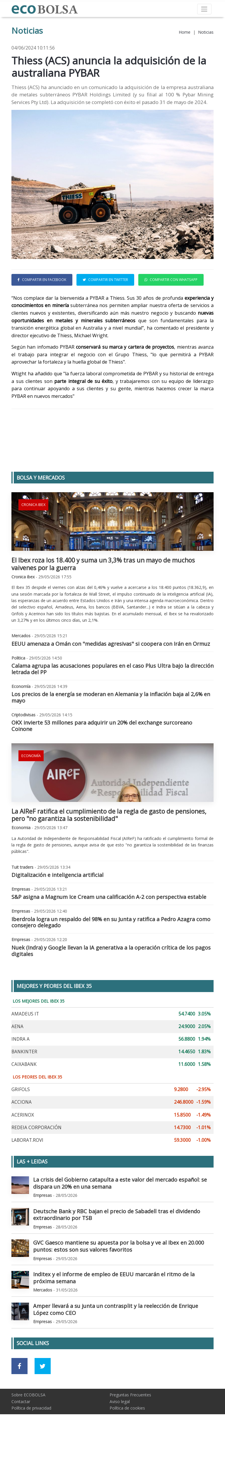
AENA (17, 1066)
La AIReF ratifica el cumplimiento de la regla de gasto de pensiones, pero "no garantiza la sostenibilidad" (108, 854)
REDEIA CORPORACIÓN (36, 1167)
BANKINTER (24, 1091)
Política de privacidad (31, 1447)
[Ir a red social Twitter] (43, 1405)
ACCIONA (21, 1141)
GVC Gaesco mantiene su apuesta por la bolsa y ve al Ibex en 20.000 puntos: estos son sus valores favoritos (118, 1285)
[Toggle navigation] (204, 9)
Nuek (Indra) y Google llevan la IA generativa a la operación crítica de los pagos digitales (111, 990)
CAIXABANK (24, 1103)
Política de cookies (127, 1447)
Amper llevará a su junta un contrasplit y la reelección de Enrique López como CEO (115, 1349)
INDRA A (20, 1078)
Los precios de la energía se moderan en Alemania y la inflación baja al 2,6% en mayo (110, 736)
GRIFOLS (20, 1129)
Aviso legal (120, 1441)
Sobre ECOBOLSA (28, 1434)
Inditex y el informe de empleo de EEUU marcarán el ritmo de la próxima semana (114, 1317)
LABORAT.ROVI (27, 1179)
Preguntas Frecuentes (130, 1434)
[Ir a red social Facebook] (19, 1405)
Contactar (20, 1441)
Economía (31, 795)
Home (184, 32)
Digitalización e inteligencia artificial (57, 914)
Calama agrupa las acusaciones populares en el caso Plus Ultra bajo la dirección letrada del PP (112, 708)
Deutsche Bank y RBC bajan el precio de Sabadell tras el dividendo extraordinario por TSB (116, 1254)
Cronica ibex (33, 543)
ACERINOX (22, 1154)
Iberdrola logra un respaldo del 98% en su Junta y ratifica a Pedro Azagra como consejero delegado (110, 961)
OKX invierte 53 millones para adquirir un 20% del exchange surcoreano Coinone (101, 765)
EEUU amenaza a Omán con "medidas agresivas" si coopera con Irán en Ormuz (110, 682)
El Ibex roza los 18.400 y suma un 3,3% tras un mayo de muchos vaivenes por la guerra (103, 603)
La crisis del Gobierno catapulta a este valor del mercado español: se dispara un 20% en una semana (120, 1222)
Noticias (206, 32)
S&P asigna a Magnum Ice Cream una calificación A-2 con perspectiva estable (108, 936)
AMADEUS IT (25, 1053)
